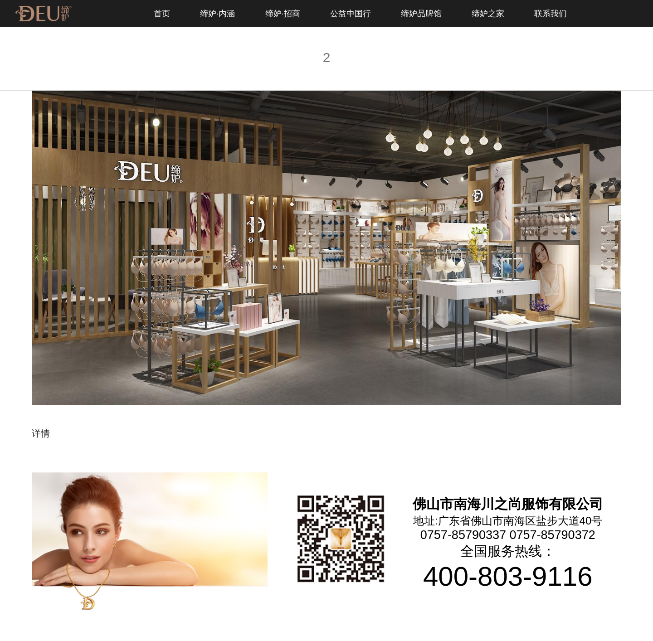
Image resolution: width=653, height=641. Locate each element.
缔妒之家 (488, 13)
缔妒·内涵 (217, 13)
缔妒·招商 (282, 13)
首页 (162, 13)
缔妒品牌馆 (421, 13)
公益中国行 (350, 13)
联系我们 (550, 13)
